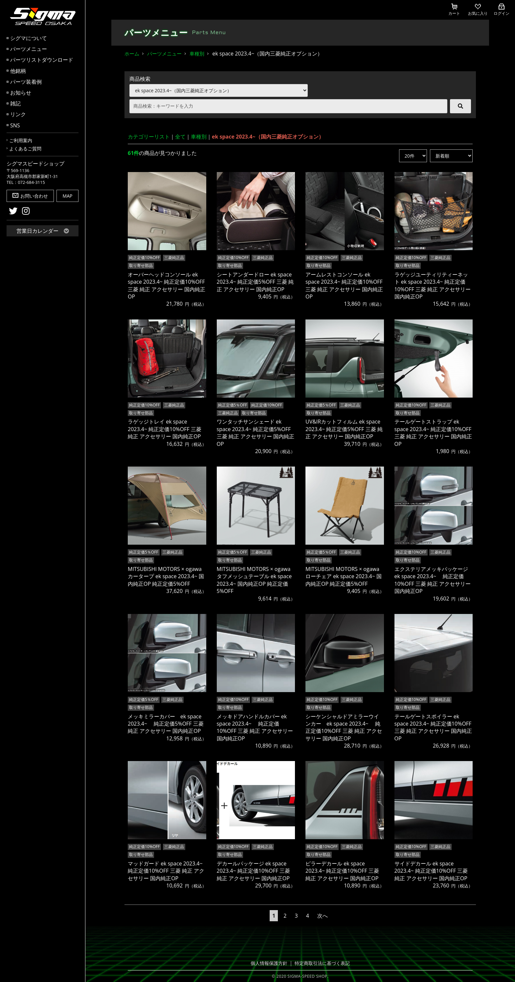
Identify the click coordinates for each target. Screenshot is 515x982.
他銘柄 (18, 71)
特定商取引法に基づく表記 (321, 963)
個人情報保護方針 (271, 963)
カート (454, 10)
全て (180, 136)
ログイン (501, 10)
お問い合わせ (30, 195)
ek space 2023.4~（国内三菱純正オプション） (268, 136)
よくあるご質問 (25, 148)
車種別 (197, 53)
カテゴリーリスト (149, 136)
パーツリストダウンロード (41, 59)
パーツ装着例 (26, 81)
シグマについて (28, 38)
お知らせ (20, 92)
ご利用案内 (20, 140)
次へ (322, 915)
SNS (15, 125)
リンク (18, 114)
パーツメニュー (28, 49)
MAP (68, 196)
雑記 (15, 103)
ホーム (131, 53)
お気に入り (478, 10)
